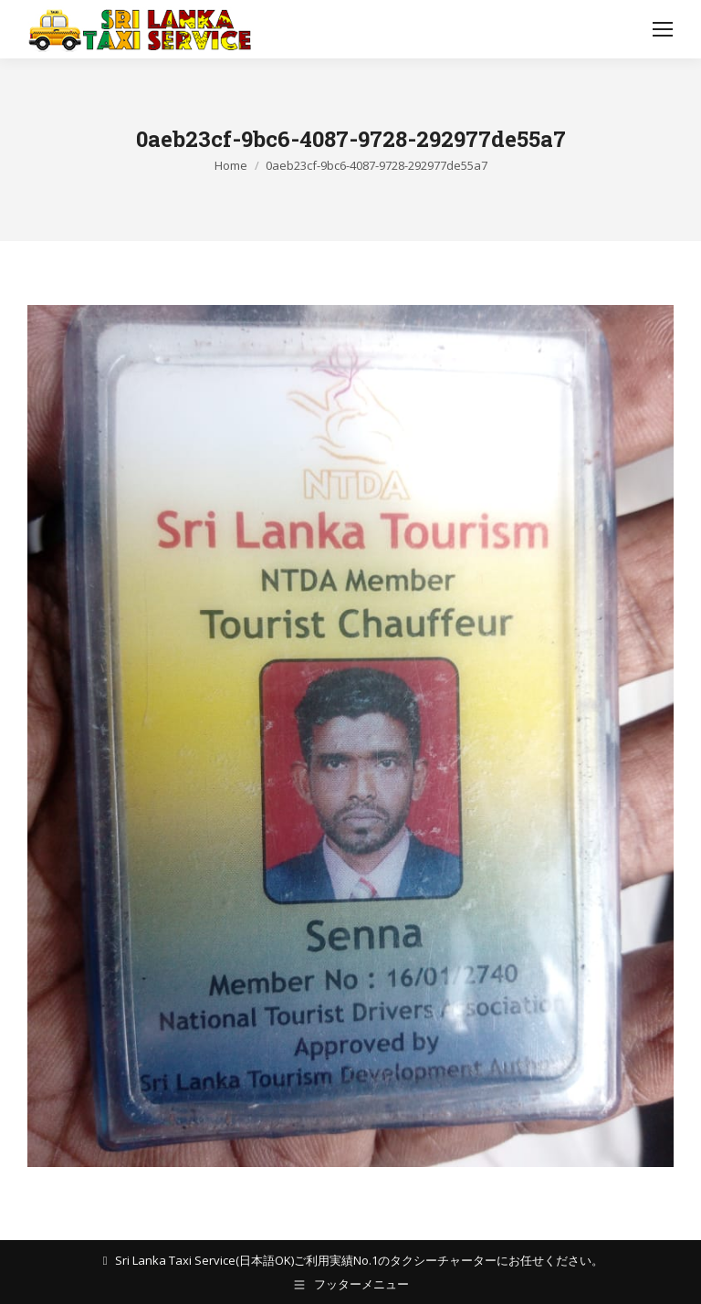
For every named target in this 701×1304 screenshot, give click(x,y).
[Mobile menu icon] (663, 29)
